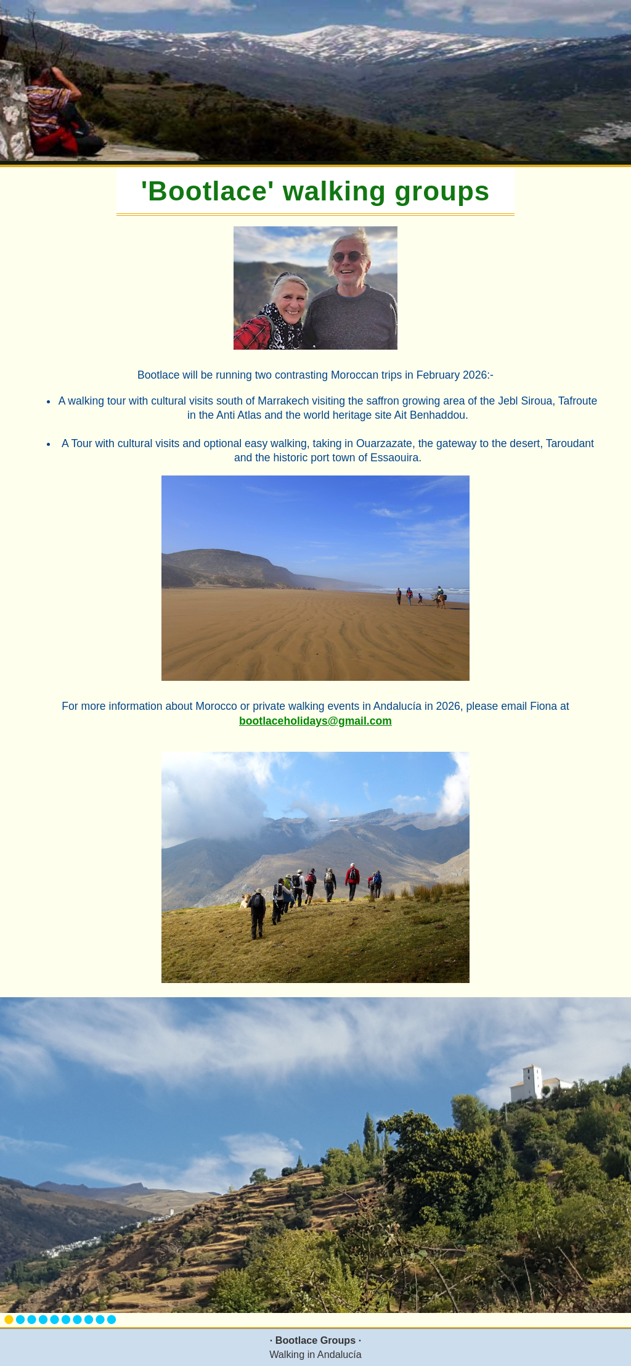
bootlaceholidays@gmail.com (315, 721)
